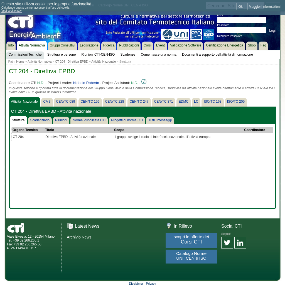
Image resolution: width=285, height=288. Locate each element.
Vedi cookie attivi (11, 10)
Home (20, 61)
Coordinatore (254, 130)
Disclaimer (136, 283)
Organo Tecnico (25, 130)
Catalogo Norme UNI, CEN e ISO (191, 255)
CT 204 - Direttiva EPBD (71, 61)
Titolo (49, 130)
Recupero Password (229, 36)
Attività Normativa (39, 61)
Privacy (151, 283)
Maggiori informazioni (265, 7)
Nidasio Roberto (86, 83)
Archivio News (79, 237)
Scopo (119, 130)
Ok (240, 7)
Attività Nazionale (103, 61)
